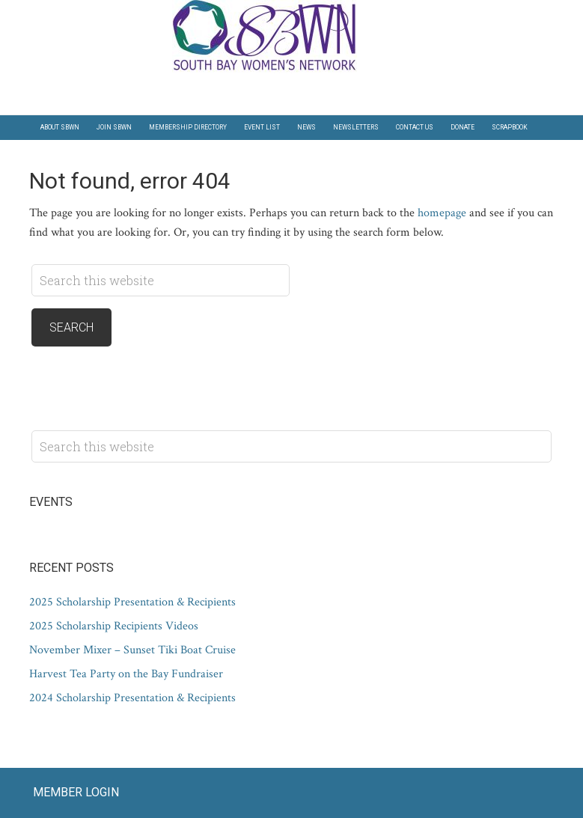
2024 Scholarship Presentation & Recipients (132, 698)
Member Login (76, 792)
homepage (442, 213)
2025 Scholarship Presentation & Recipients (132, 602)
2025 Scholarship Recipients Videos (113, 626)
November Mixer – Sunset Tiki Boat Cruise (132, 650)
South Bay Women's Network (292, 36)
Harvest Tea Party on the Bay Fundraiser (126, 674)
